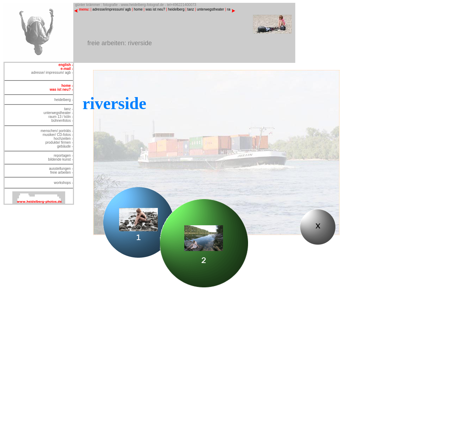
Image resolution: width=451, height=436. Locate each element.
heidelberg (176, 9)
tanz (190, 9)
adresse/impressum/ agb (111, 9)
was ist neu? (155, 9)
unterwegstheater (210, 9)
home (138, 9)
